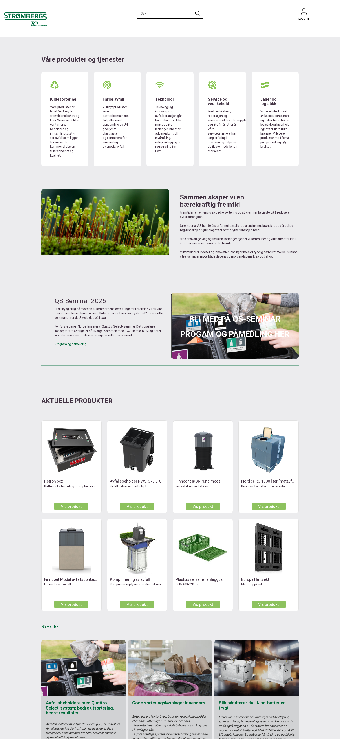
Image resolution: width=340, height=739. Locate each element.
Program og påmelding (70, 344)
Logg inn (304, 12)
